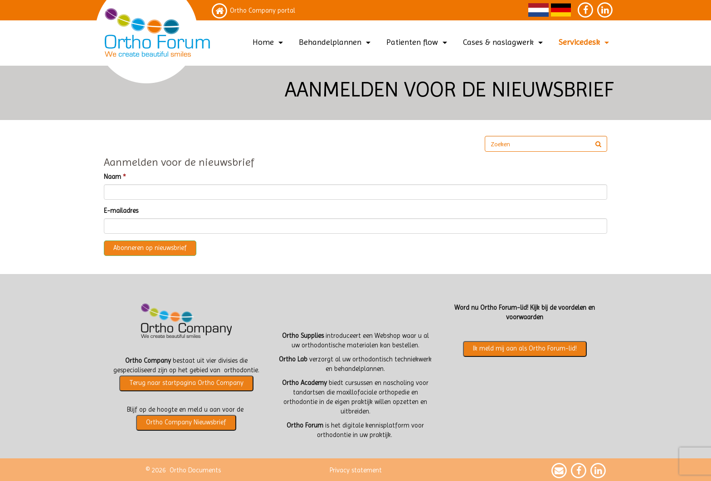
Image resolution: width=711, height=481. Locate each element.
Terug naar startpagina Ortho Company (186, 383)
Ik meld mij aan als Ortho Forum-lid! (525, 348)
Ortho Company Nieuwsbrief (186, 422)
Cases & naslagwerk (504, 42)
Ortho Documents (195, 470)
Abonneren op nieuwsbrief (150, 248)
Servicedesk (585, 42)
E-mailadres (121, 211)
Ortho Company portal (262, 10)
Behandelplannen (336, 42)
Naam (112, 177)
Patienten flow (417, 42)
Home (269, 42)
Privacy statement (356, 470)
